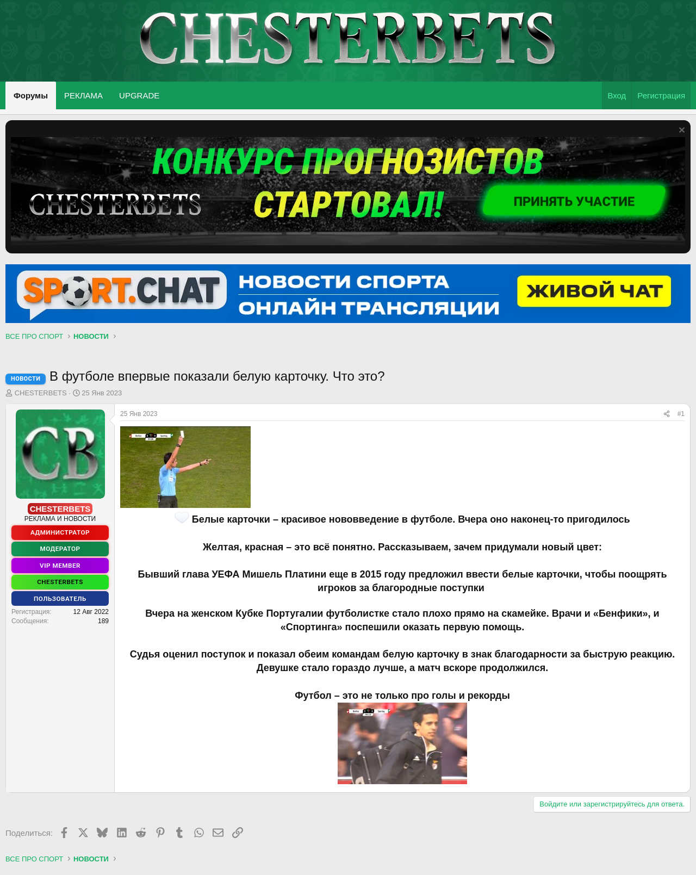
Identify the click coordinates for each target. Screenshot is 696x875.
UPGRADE (139, 95)
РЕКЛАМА (83, 95)
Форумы (31, 95)
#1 (681, 414)
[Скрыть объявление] (680, 131)
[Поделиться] (667, 414)
